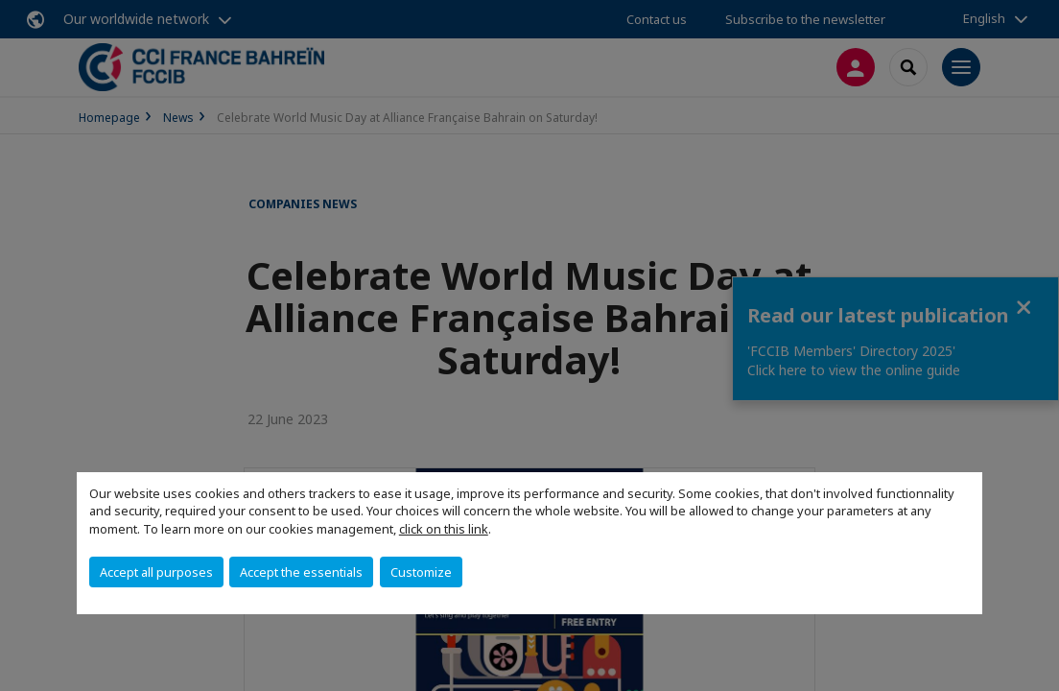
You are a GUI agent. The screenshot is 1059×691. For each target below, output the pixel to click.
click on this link (443, 528)
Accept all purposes (156, 572)
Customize (421, 572)
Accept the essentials (301, 572)
